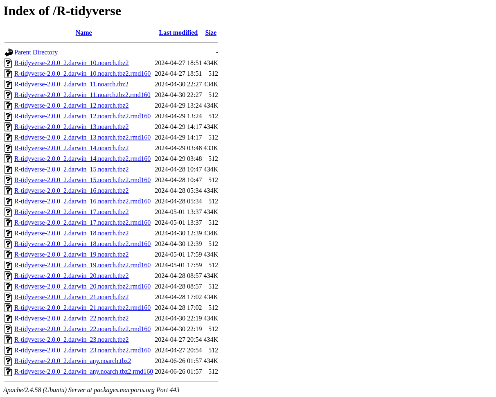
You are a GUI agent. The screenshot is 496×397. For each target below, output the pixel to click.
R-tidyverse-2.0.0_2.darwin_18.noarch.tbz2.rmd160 (82, 243)
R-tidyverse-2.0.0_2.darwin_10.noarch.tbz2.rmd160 (82, 73)
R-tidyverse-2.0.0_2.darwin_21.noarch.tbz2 (71, 296)
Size (210, 32)
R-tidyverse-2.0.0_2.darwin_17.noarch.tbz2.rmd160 (82, 222)
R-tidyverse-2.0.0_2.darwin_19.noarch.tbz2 (71, 254)
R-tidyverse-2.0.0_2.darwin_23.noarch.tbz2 (71, 339)
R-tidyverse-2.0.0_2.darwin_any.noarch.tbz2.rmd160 (83, 371)
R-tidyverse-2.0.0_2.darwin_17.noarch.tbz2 (71, 211)
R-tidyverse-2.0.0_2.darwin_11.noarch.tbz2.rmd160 (82, 94)
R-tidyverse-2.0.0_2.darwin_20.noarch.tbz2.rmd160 (82, 286)
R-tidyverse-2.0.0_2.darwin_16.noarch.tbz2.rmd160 (82, 201)
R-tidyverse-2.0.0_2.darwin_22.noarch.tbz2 (71, 318)
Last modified (178, 32)
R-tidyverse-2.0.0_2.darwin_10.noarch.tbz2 (71, 62)
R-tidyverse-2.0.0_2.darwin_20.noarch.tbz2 (71, 275)
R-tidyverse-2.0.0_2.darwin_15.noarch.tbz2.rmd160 (82, 179)
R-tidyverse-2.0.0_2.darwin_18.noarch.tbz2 (71, 233)
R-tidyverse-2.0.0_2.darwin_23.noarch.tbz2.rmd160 (82, 350)
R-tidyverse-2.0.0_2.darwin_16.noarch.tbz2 (71, 190)
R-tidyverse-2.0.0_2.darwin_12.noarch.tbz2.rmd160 (82, 116)
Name (84, 32)
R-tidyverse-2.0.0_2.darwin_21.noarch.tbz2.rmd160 (82, 307)
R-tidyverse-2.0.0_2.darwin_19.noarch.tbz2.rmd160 (82, 265)
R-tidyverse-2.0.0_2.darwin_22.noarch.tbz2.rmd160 (82, 328)
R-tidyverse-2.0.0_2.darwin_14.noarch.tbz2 (71, 147)
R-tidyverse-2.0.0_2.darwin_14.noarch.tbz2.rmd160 (82, 158)
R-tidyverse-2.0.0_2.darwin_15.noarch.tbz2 (71, 169)
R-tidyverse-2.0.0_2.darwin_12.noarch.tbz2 (71, 105)
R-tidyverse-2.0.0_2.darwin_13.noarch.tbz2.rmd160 (82, 137)
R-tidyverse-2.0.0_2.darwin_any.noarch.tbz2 (72, 360)
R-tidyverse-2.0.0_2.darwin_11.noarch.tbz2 (71, 84)
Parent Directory (36, 52)
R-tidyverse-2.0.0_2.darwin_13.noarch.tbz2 (71, 126)
